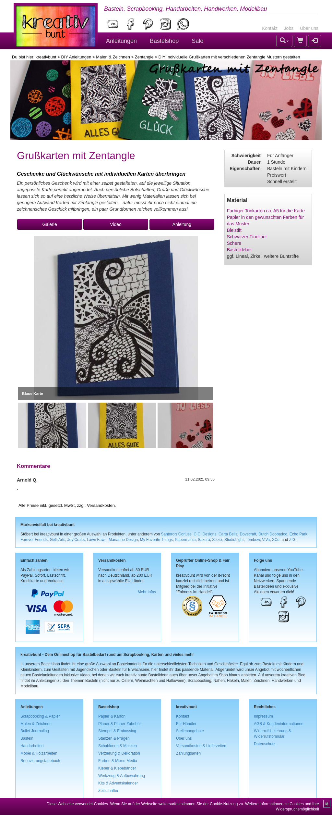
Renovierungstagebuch (40, 761)
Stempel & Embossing (117, 731)
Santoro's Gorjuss (176, 534)
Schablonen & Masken (117, 746)
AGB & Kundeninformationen (278, 723)
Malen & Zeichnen (113, 57)
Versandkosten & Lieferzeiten (201, 746)
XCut (276, 539)
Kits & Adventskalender (118, 783)
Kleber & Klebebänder (117, 768)
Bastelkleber (239, 249)
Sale (197, 41)
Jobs (289, 28)
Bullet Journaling (34, 731)
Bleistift (234, 230)
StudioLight (234, 539)
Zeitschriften (108, 790)
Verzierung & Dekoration (119, 753)
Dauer (254, 162)
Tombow (253, 539)
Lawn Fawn (97, 539)
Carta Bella (228, 534)
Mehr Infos (147, 592)
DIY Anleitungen (76, 57)
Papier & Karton (111, 716)
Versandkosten (101, 505)
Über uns (309, 28)
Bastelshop (164, 41)
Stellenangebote (190, 731)
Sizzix (217, 539)
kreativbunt (46, 57)
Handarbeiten (31, 746)
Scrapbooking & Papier (40, 716)
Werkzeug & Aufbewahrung (121, 775)
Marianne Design (123, 539)
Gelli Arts (57, 539)
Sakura (204, 539)
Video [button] (116, 224)
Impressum (263, 716)
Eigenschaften (245, 168)
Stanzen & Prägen (114, 738)
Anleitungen (121, 41)
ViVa (266, 539)
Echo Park (298, 534)
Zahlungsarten (188, 753)
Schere (234, 243)
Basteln (26, 738)
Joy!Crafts (76, 539)
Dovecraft (248, 534)
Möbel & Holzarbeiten (38, 753)
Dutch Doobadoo (272, 534)
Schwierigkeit (246, 155)
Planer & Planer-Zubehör (119, 723)
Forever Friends (34, 539)
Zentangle (144, 57)
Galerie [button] (49, 224)
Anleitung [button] (181, 224)
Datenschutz (264, 744)
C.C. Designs (205, 534)
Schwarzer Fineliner (247, 236)
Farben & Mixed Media (117, 761)
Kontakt (269, 28)
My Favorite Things (156, 539)
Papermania (185, 539)
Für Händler (186, 723)
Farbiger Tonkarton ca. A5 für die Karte (266, 210)
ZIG (292, 539)
